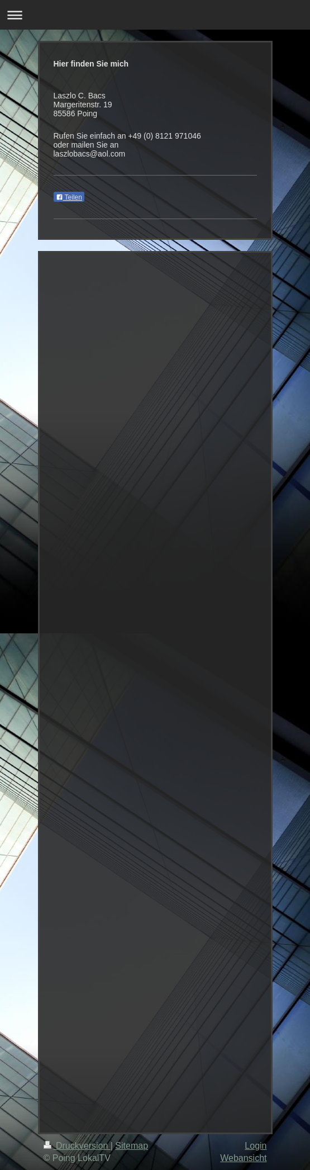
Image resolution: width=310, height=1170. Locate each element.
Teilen (69, 197)
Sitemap (131, 1145)
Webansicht (243, 1158)
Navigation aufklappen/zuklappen (155, 15)
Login (255, 1145)
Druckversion (77, 1145)
